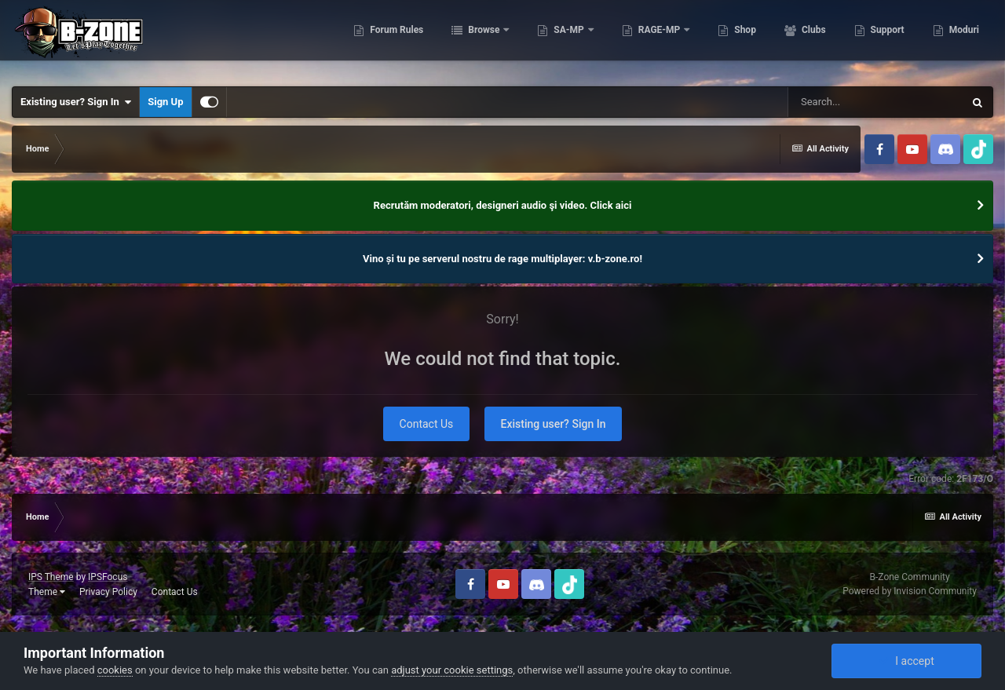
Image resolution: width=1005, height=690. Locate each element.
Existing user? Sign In (75, 102)
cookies (115, 670)
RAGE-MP (659, 39)
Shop (744, 39)
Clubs (812, 39)
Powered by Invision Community (909, 591)
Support (886, 39)
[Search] (875, 102)
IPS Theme (51, 576)
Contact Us (427, 424)
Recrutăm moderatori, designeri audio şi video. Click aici (503, 205)
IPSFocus (107, 576)
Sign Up (165, 102)
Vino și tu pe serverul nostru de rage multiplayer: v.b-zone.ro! (502, 259)
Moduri (963, 39)
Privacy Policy (108, 591)
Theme (46, 591)
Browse (484, 39)
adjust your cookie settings (452, 670)
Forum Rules (395, 39)
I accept (906, 661)
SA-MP (568, 39)
